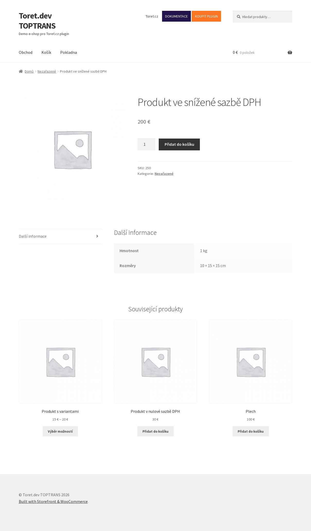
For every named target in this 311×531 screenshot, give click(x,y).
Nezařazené (47, 71)
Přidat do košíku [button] (155, 431)
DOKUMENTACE (176, 16)
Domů (29, 71)
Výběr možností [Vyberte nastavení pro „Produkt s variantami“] (60, 431)
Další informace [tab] (33, 236)
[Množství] (146, 144)
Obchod (25, 52)
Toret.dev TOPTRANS (37, 21)
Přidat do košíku (179, 144)
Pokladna (68, 52)
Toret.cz (152, 16)
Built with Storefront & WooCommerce (53, 501)
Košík (46, 52)
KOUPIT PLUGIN (206, 16)
